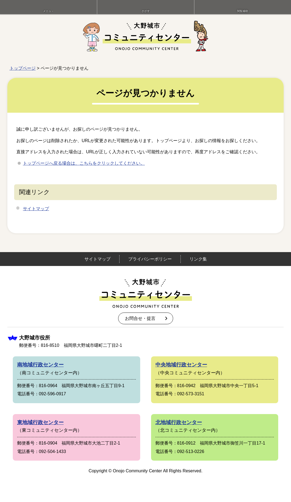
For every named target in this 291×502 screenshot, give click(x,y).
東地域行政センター (40, 422)
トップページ (23, 68)
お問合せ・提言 (140, 318)
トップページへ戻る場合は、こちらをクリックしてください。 (84, 163)
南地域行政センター (40, 365)
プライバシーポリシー (150, 259)
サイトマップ (36, 208)
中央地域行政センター (181, 365)
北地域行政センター (178, 422)
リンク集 (198, 259)
